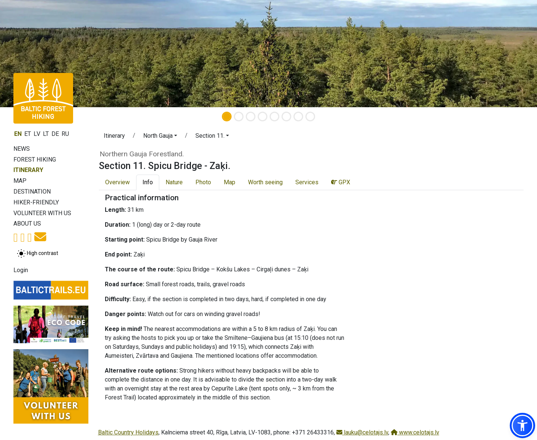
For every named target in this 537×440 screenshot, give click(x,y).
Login (20, 270)
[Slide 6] (286, 116)
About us (27, 223)
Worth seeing (265, 182)
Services (306, 182)
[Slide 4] (262, 116)
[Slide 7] (298, 116)
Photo (203, 182)
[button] (160, 137)
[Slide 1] (227, 116)
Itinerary (28, 169)
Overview (117, 182)
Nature (174, 182)
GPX (340, 182)
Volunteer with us (42, 213)
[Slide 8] (310, 116)
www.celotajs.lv (415, 432)
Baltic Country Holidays (128, 432)
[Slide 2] (239, 116)
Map (19, 180)
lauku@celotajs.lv (362, 432)
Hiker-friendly (36, 202)
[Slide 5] (274, 116)
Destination (32, 191)
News (21, 148)
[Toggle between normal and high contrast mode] (37, 253)
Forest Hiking (34, 159)
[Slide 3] (250, 116)
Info (147, 182)
